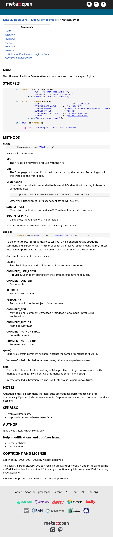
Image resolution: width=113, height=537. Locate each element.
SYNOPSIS (10, 34)
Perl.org (93, 492)
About (18, 492)
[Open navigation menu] (96, 4)
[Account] (103, 4)
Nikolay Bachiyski (15, 19)
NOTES (8, 42)
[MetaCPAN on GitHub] (52, 529)
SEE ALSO (10, 46)
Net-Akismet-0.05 (42, 19)
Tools (75, 492)
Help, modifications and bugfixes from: (28, 54)
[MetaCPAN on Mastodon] (63, 529)
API (83, 492)
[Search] (89, 4)
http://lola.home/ (78, 116)
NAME (8, 30)
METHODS (10, 38)
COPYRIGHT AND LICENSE (18, 58)
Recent (58, 492)
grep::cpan (44, 492)
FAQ (67, 492)
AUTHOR (9, 50)
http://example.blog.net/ (58, 94)
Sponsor (30, 492)
